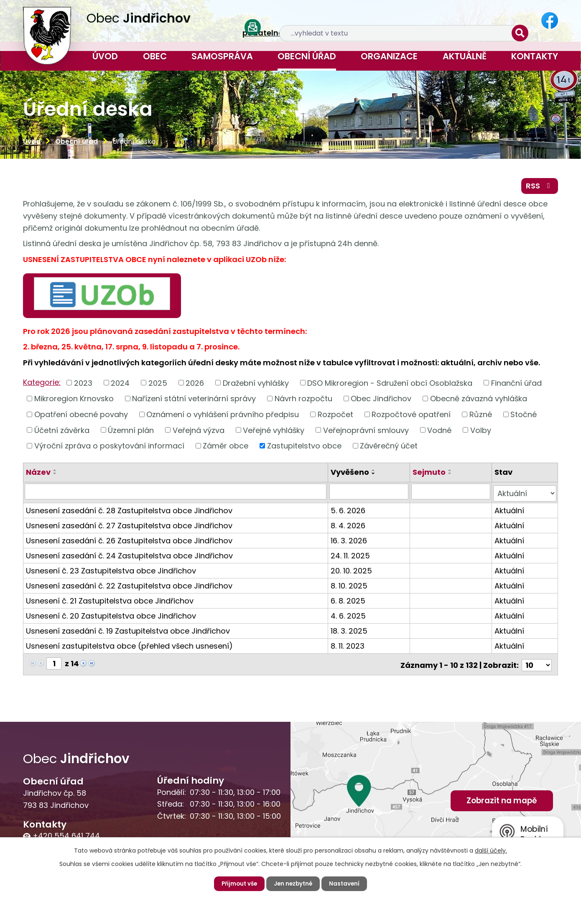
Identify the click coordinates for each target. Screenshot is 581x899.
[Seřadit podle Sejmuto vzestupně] (451, 472)
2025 (157, 384)
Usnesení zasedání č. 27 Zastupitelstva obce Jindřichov (129, 525)
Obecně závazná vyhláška (478, 400)
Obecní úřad (307, 56)
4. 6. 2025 (349, 615)
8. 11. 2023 (348, 645)
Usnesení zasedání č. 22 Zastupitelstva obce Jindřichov (129, 585)
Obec (155, 56)
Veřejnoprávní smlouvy (366, 432)
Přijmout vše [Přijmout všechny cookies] (238, 883)
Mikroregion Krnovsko (74, 400)
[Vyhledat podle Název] (176, 493)
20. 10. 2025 (352, 570)
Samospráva (222, 56)
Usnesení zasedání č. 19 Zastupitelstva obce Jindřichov (128, 630)
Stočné (523, 416)
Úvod (105, 56)
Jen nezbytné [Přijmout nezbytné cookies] (293, 883)
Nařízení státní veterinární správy (194, 400)
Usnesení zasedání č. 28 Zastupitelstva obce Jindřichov (129, 510)
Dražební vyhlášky (256, 384)
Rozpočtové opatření (411, 416)
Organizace (389, 56)
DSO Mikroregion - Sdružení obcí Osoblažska (389, 384)
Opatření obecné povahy (81, 416)
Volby (480, 432)
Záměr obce (225, 447)
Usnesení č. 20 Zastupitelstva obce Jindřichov (111, 615)
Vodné (439, 432)
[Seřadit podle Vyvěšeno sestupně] (374, 475)
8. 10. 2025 (349, 585)
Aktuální (510, 510)
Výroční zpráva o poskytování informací (109, 447)
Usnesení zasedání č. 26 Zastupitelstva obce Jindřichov (129, 540)
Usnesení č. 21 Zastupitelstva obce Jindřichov (110, 600)
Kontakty (534, 56)
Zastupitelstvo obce (304, 447)
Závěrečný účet (389, 447)
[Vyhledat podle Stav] (525, 493)
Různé (480, 416)
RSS (539, 187)
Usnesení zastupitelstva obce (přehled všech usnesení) (129, 645)
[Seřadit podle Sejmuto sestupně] (451, 475)
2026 (195, 384)
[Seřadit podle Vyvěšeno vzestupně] (374, 472)
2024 (120, 384)
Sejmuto (429, 474)
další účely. (491, 850)
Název (38, 474)
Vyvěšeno (350, 474)
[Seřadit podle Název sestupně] (55, 475)
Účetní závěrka (61, 432)
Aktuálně (465, 56)
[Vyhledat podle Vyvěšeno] (369, 493)
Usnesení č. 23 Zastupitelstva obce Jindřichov (111, 570)
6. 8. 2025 (348, 600)
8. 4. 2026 (348, 525)
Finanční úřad (516, 384)
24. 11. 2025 (351, 555)
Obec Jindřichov (381, 400)
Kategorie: (42, 384)
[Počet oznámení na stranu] (537, 663)
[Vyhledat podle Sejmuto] (451, 493)
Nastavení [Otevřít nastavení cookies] (346, 883)
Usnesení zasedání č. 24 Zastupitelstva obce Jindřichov (129, 555)
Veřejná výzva (198, 432)
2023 (83, 384)
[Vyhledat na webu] (460, 21)
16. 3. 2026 (349, 540)
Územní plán (131, 432)
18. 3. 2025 (349, 630)
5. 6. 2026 (348, 510)
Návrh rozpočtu (303, 400)
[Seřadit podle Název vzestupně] (55, 472)
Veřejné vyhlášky (273, 432)
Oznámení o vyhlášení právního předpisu (222, 416)
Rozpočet (335, 416)
